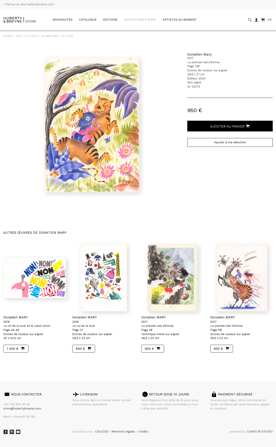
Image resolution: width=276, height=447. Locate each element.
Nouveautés (63, 19)
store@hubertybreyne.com (22, 408)
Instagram (12, 432)
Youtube (18, 432)
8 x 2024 (32, 36)
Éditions (110, 19)
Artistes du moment (179, 19)
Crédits (143, 431)
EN (269, 19)
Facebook (5, 432)
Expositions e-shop (140, 19)
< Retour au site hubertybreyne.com (28, 4)
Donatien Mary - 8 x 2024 (57, 36)
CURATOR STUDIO (260, 431)
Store (19, 36)
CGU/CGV (102, 431)
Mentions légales (123, 431)
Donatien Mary (199, 54)
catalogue (88, 19)
